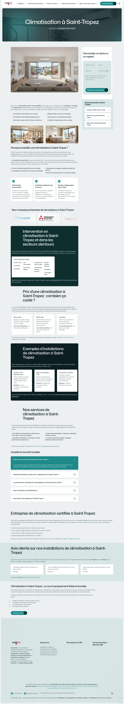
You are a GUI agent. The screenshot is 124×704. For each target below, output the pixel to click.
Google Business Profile (33, 577)
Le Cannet (63, 688)
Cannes (89, 686)
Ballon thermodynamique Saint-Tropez (98, 124)
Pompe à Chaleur (52, 3)
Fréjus (40, 686)
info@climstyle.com (74, 539)
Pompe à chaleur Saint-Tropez (98, 110)
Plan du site (101, 698)
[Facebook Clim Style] (112, 693)
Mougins (57, 688)
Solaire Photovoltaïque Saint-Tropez (98, 116)
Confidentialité (93, 698)
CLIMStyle (20, 3)
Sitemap (108, 698)
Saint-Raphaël (46, 686)
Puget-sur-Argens (64, 686)
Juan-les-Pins (72, 688)
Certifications (61, 698)
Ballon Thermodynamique (87, 3)
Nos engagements (71, 698)
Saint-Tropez (83, 686)
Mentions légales (83, 698)
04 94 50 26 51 (55, 280)
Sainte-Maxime (74, 686)
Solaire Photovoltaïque (68, 3)
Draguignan (54, 686)
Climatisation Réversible (35, 3)
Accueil (53, 28)
